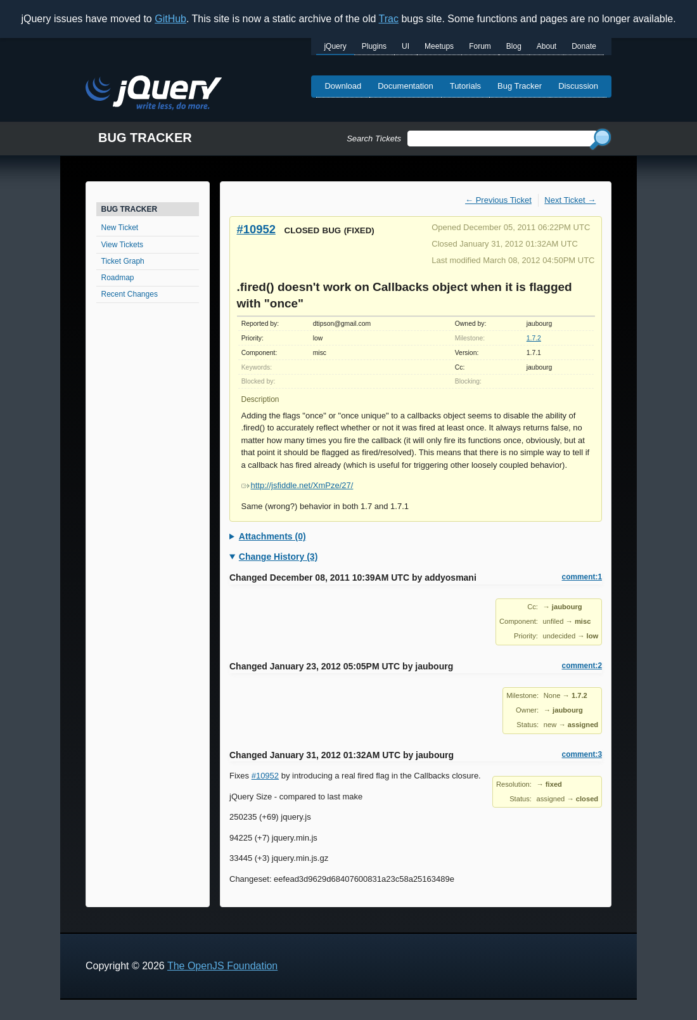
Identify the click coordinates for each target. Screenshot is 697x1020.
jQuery (335, 46)
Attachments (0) (272, 536)
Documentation (405, 86)
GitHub (170, 18)
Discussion (578, 86)
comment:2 (582, 665)
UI (405, 46)
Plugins (374, 46)
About (546, 46)
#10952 (256, 229)
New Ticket (120, 227)
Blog (513, 46)
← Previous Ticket (498, 200)
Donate (584, 46)
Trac (389, 18)
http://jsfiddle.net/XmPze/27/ (297, 485)
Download (342, 86)
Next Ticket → (570, 200)
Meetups (439, 46)
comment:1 (582, 576)
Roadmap (117, 277)
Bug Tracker (519, 86)
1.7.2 (534, 338)
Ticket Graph (122, 261)
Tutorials (465, 86)
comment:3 (582, 754)
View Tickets (122, 244)
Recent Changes (129, 294)
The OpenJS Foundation (222, 965)
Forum (480, 46)
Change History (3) (278, 557)
